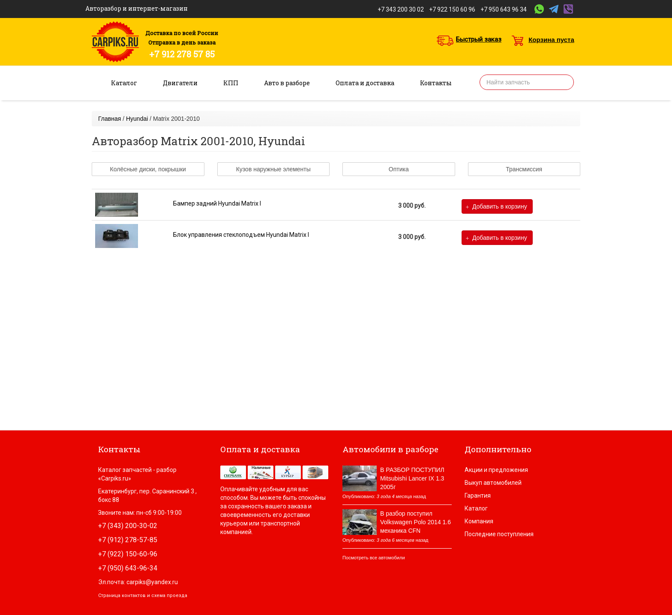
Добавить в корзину (496, 206)
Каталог (124, 83)
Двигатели (180, 83)
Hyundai (137, 118)
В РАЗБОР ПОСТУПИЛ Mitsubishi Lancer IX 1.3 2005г (412, 478)
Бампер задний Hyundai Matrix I (217, 203)
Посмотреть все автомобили (373, 557)
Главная (109, 118)
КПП (230, 83)
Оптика (399, 169)
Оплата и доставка (365, 83)
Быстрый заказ (478, 39)
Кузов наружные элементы (273, 169)
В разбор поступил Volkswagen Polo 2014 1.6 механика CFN (415, 522)
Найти (564, 82)
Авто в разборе (287, 83)
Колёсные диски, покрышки (148, 169)
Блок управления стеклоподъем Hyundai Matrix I (241, 234)
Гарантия (478, 495)
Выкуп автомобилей (493, 482)
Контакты (436, 83)
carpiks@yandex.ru (152, 582)
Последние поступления (499, 534)
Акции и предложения (496, 469)
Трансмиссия (524, 169)
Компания (479, 521)
